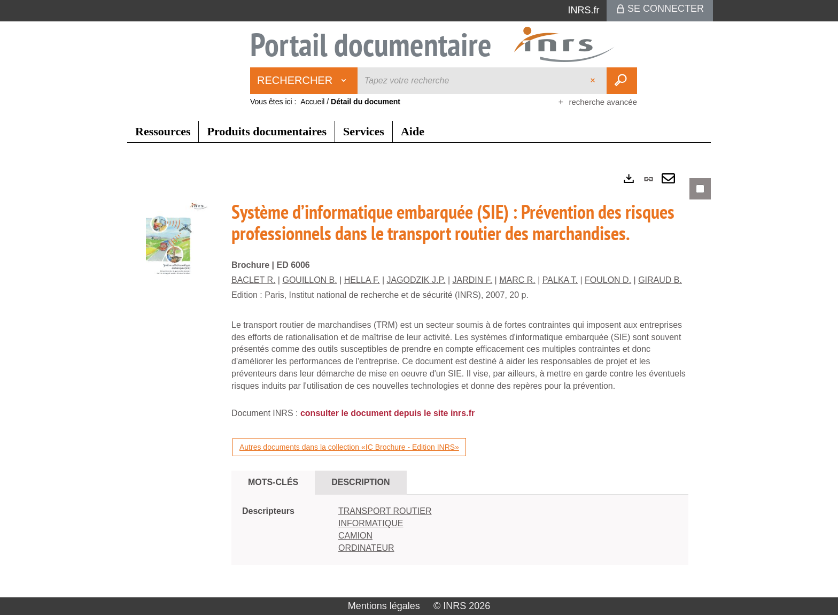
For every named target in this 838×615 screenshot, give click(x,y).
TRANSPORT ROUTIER (385, 511)
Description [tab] (360, 482)
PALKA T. (560, 280)
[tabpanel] (419, 380)
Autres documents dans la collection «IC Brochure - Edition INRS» (349, 447)
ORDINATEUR (366, 547)
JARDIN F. (473, 280)
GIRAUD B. (660, 280)
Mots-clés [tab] (273, 482)
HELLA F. (362, 280)
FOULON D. (608, 280)
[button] (178, 244)
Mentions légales (384, 606)
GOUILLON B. (309, 280)
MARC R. (517, 280)
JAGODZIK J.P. (416, 280)
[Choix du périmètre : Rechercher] (304, 80)
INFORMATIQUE (370, 523)
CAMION (355, 535)
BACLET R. (253, 280)
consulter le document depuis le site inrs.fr (387, 413)
